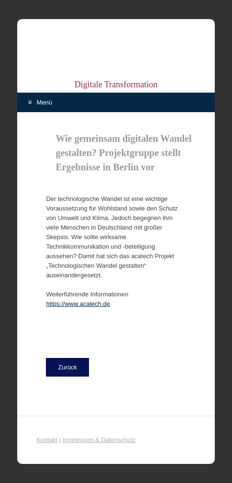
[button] (67, 367)
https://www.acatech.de (78, 303)
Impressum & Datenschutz (99, 439)
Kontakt (46, 439)
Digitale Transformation (116, 84)
